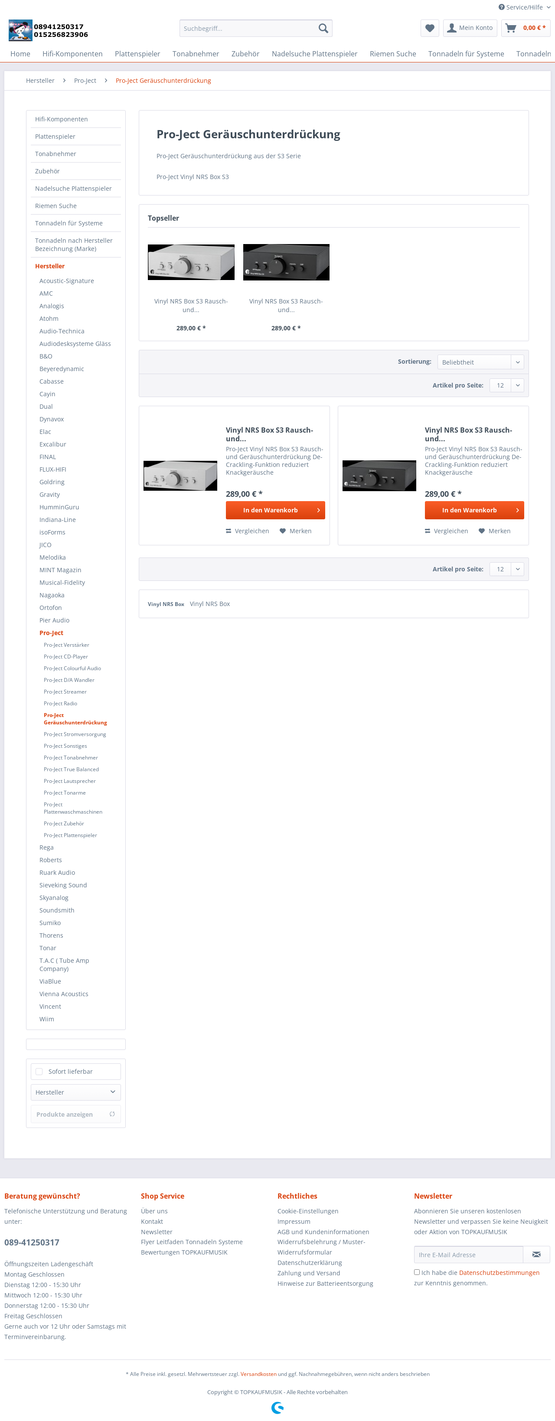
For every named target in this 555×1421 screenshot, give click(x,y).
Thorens (51, 935)
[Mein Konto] (470, 28)
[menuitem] (256, 32)
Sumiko (50, 923)
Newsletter (157, 1232)
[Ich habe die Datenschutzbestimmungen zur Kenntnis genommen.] (417, 1272)
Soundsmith (57, 910)
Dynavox (51, 419)
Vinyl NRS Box (167, 604)
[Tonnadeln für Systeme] (466, 54)
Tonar (47, 948)
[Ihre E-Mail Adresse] (468, 1254)
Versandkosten (259, 1374)
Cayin (47, 394)
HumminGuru (59, 507)
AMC (46, 293)
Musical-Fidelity (62, 582)
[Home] (20, 54)
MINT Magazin (60, 570)
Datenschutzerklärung (310, 1262)
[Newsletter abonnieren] (536, 1254)
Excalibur (52, 444)
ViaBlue (50, 981)
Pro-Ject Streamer (65, 691)
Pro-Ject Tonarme (65, 792)
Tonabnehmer (55, 154)
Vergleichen (247, 531)
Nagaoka (52, 595)
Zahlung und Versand (309, 1273)
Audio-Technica (62, 331)
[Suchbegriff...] (256, 28)
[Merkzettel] (430, 28)
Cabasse (51, 381)
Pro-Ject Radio (60, 703)
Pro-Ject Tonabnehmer (71, 757)
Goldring (52, 482)
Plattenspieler (55, 136)
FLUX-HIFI (52, 469)
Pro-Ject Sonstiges (65, 746)
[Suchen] (323, 28)
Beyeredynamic (61, 369)
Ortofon (50, 607)
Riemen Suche (56, 206)
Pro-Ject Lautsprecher (70, 781)
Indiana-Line (57, 519)
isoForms (52, 532)
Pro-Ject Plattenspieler (70, 835)
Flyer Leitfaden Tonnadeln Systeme (192, 1242)
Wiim (46, 1019)
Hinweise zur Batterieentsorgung (325, 1283)
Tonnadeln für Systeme (69, 223)
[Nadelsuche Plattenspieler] (315, 54)
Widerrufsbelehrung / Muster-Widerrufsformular (322, 1247)
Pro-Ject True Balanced (71, 769)
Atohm (49, 318)
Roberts (50, 860)
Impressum (294, 1221)
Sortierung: (414, 361)
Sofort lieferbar (71, 1071)
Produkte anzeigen (75, 1114)
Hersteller (50, 266)
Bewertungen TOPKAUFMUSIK (184, 1252)
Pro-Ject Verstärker (66, 645)
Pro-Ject (51, 633)
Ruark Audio (57, 872)
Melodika (52, 557)
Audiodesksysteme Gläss (75, 343)
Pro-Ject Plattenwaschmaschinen (73, 808)
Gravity (49, 494)
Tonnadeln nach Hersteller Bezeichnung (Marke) (74, 244)
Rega (46, 847)
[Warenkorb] (526, 28)
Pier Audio (54, 620)
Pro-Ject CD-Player (66, 656)
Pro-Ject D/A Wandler (69, 680)
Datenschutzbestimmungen (499, 1272)
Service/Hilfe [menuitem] (522, 7)
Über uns (154, 1211)
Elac (45, 431)
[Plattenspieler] (137, 54)
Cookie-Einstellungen (308, 1211)
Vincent (50, 1006)
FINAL (47, 457)
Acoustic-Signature (66, 281)
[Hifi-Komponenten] (72, 54)
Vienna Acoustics (63, 994)
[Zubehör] (245, 54)
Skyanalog (54, 897)
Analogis (51, 306)
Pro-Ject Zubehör (64, 823)
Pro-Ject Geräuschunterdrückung (75, 718)
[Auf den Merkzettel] (296, 531)
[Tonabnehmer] (195, 54)
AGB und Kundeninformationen (323, 1232)
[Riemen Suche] (393, 54)
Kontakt (152, 1221)
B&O (45, 356)
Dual (46, 406)
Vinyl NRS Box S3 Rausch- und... (191, 305)
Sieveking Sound (63, 885)
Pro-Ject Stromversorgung (75, 734)
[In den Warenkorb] (275, 510)
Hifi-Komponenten (61, 119)
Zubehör (47, 171)
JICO (45, 545)
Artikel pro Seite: (458, 385)
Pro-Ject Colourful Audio (72, 668)
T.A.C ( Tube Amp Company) (64, 964)
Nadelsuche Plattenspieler (73, 188)
